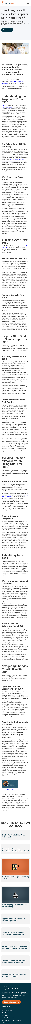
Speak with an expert (11, 1002)
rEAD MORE (7, 29)
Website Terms (6, 1006)
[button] (27, 3)
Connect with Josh (10, 789)
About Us (4, 1013)
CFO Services (5, 1023)
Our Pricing (5, 1015)
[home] (9, 2)
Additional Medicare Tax (8, 107)
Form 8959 (5, 105)
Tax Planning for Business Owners (11, 1020)
